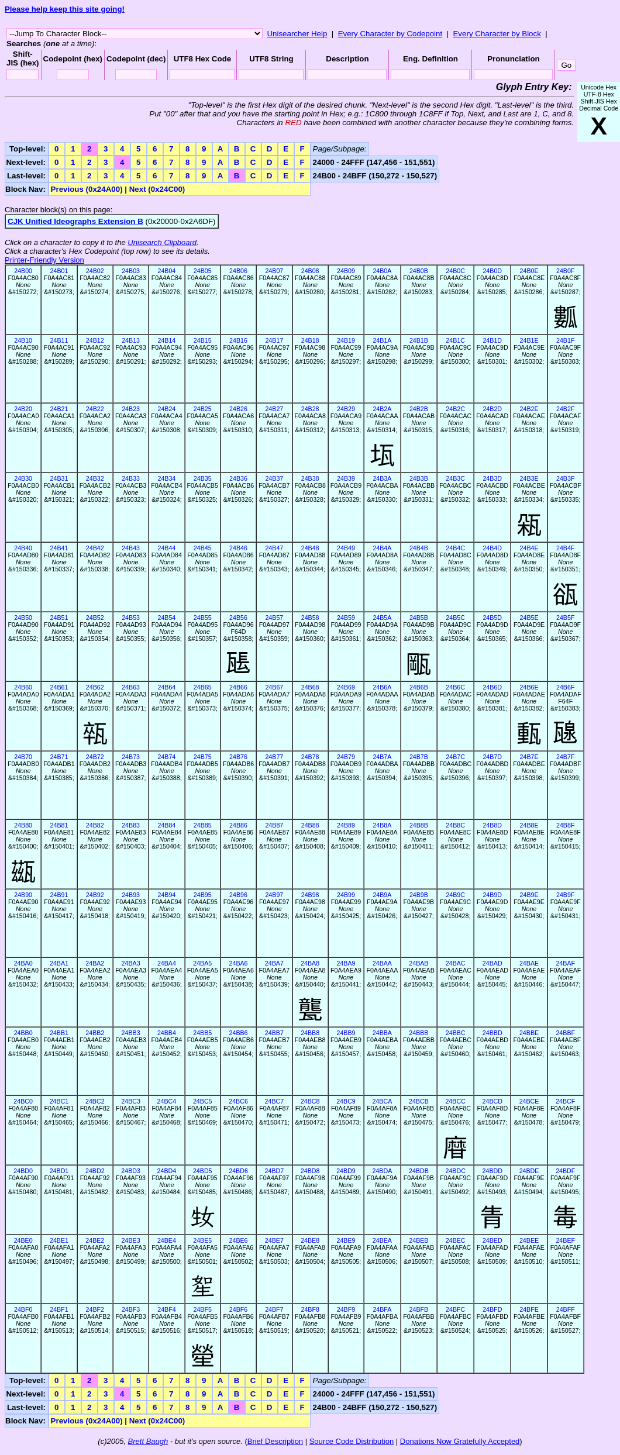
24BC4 (167, 1101)
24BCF (565, 1101)
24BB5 (202, 1032)
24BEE (529, 1240)
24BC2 (95, 1101)
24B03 (131, 270)
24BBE (529, 1032)
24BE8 (310, 1240)
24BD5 (202, 1170)
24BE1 (59, 1240)
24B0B (418, 270)
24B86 (238, 825)
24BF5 (203, 1309)
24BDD (492, 1170)
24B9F (565, 894)
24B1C (455, 340)
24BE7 (274, 1240)
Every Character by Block (496, 33)
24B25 (203, 408)
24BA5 (202, 963)
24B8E (529, 825)
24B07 (274, 270)
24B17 (274, 340)
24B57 (274, 617)
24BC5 (202, 1101)
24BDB (419, 1170)
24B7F (565, 756)
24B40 (23, 547)
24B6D (492, 687)
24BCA (382, 1101)
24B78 (310, 756)
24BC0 (23, 1101)
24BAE (529, 963)
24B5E (529, 617)
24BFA (382, 1309)
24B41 (59, 547)
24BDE (529, 1170)
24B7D (492, 756)
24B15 (203, 340)
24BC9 (346, 1101)
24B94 (166, 894)
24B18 (310, 340)
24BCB (419, 1101)
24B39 (346, 478)
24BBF (565, 1032)
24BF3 (131, 1309)
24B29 (346, 408)
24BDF (565, 1170)
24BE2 (94, 1240)
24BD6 (238, 1170)
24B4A (382, 547)
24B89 (346, 825)
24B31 (59, 478)
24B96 (238, 894)
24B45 (203, 547)
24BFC (455, 1309)
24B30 (23, 478)
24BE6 (238, 1240)
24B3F (565, 478)
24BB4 (166, 1032)
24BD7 (274, 1170)
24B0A (382, 270)
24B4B (418, 547)
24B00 (23, 270)
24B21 (59, 408)
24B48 (310, 547)
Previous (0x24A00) (87, 189)
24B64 (166, 687)
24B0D (492, 270)
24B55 (203, 617)
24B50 (23, 617)
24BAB (418, 963)
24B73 (131, 756)
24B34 (166, 478)
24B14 (166, 340)
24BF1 (59, 1309)
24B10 (23, 340)
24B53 (131, 617)
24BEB (418, 1240)
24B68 (310, 687)
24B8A (382, 825)
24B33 (131, 478)
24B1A (382, 340)
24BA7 (274, 963)
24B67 (274, 687)
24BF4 (166, 1309)
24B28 (310, 408)
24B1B (418, 340)
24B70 (23, 756)
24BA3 (131, 963)
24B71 (59, 756)
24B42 (95, 547)
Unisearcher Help (297, 33)
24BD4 (167, 1170)
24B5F (565, 617)
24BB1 (59, 1032)
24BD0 (23, 1170)
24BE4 (166, 1240)
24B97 (274, 894)
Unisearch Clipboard (162, 242)
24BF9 (346, 1309)
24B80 (23, 825)
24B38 (310, 478)
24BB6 (238, 1032)
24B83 (131, 825)
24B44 (166, 547)
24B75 (203, 756)
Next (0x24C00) (157, 189)
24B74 (166, 756)
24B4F (565, 547)
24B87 (274, 825)
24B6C (455, 687)
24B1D (492, 340)
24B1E (529, 340)
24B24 (166, 408)
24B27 (274, 408)
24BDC (455, 1170)
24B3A (382, 478)
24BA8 (310, 963)
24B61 (59, 687)
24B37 (274, 478)
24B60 (23, 687)
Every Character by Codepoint (390, 33)
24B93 (131, 894)
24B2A (382, 408)
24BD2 (95, 1170)
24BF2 (95, 1309)
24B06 (238, 270)
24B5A (382, 617)
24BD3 (130, 1170)
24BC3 (130, 1101)
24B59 (346, 617)
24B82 (95, 825)
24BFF (565, 1309)
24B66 (238, 687)
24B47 (274, 547)
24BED (492, 1240)
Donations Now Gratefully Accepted (460, 1441)
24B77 (274, 756)
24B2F (565, 408)
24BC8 (310, 1101)
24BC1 (59, 1101)
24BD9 (346, 1170)
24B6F (565, 687)
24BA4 (166, 963)
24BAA (382, 963)
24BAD (492, 963)
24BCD (492, 1101)
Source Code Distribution (351, 1441)
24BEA (382, 1240)
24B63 (131, 687)
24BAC (456, 963)
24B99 (346, 894)
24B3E (529, 478)
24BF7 (274, 1309)
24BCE (529, 1101)
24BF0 (23, 1309)
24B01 (59, 270)
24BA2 (94, 963)
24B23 (131, 408)
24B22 (95, 408)
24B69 (346, 687)
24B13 (131, 340)
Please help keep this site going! (65, 9)
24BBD (492, 1032)
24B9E (529, 894)
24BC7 (274, 1101)
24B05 (203, 270)
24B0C (455, 270)
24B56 (238, 617)
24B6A (382, 687)
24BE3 (131, 1240)
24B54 (166, 617)
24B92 (95, 894)
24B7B (418, 756)
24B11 (59, 340)
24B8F (565, 825)
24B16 (238, 340)
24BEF (565, 1240)
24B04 (166, 270)
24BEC (456, 1240)
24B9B (418, 894)
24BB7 (274, 1032)
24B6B (418, 687)
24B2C (455, 408)
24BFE (529, 1309)
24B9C (455, 894)
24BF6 (238, 1309)
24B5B (418, 617)
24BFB (419, 1309)
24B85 (203, 825)
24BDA (382, 1170)
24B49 (346, 547)
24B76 (238, 756)
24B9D (492, 894)
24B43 (131, 547)
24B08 (310, 270)
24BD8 (310, 1170)
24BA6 (238, 963)
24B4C (455, 547)
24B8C (455, 825)
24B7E (529, 756)
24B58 (310, 617)
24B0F (565, 270)
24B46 (238, 547)
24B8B (418, 825)
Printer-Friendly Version (44, 260)
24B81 (59, 825)
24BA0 (23, 963)
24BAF (565, 963)
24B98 (310, 894)
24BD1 (59, 1170)
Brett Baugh (148, 1441)
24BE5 (202, 1240)
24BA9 (345, 963)
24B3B (418, 478)
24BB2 (94, 1032)
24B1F (565, 340)
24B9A (382, 894)
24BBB (418, 1032)
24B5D (492, 617)
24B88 (310, 825)
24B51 (59, 617)
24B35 (203, 478)
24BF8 (310, 1309)
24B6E (529, 687)
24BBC (456, 1032)
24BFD (492, 1309)
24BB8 (310, 1032)
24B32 (95, 478)
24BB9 (345, 1032)
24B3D (492, 478)
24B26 (238, 408)
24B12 (95, 340)
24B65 (203, 687)
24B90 (23, 894)
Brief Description (275, 1441)
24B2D (492, 408)
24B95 (203, 894)
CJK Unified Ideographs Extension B (75, 221)
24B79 (346, 756)
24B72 (95, 756)
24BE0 (23, 1240)
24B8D (492, 825)
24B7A (382, 756)
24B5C (455, 617)
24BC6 (238, 1101)
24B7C (455, 756)
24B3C (455, 478)
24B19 (346, 340)
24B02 (95, 270)
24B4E (529, 547)
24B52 (95, 617)
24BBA (382, 1032)
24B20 (23, 408)
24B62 (95, 687)
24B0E (529, 270)
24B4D (492, 547)
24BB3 (131, 1032)
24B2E (529, 408)
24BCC (455, 1101)
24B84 (166, 825)
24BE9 (345, 1240)
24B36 (238, 478)
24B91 (59, 894)
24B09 (346, 270)
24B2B (418, 408)
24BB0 (23, 1032)
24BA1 (59, 963)
